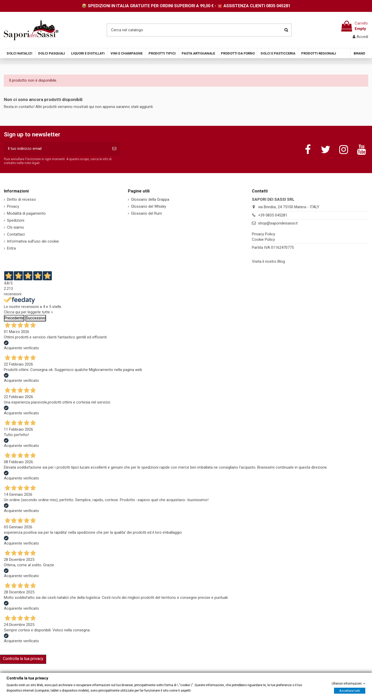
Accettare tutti (349, 690)
